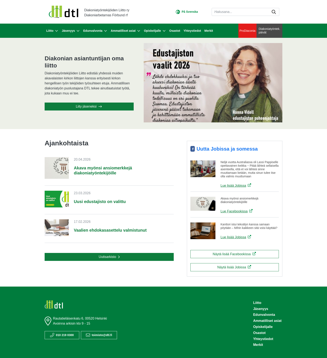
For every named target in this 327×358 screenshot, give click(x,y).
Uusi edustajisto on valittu (100, 201)
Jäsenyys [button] (71, 31)
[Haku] (245, 12)
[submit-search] (273, 12)
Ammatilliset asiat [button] (126, 31)
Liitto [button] (52, 31)
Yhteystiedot (192, 30)
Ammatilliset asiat (267, 320)
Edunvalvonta (264, 314)
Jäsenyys (260, 309)
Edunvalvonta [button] (95, 31)
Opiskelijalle (263, 327)
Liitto (257, 303)
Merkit (208, 30)
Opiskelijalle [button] (155, 31)
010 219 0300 (65, 335)
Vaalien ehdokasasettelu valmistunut (110, 230)
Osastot (174, 30)
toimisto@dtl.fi (102, 335)
